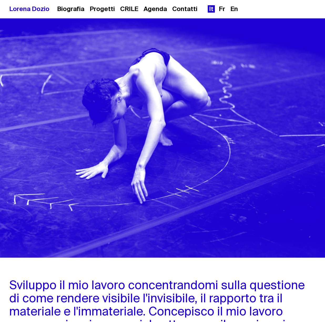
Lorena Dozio (29, 9)
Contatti (184, 9)
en (234, 9)
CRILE (129, 9)
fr (222, 9)
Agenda (155, 9)
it (211, 9)
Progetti (102, 9)
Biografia (70, 9)
